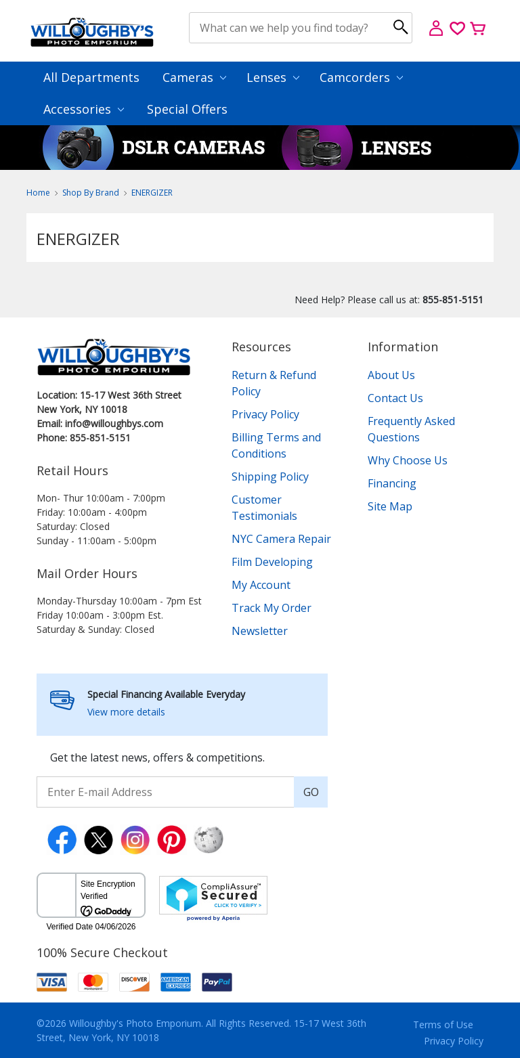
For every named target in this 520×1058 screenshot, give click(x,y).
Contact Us (395, 398)
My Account (261, 584)
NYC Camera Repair (281, 538)
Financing (392, 483)
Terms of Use (443, 1024)
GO (311, 792)
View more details (126, 711)
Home (38, 192)
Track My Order (271, 607)
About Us (391, 375)
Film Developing (272, 561)
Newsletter (260, 630)
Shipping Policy (270, 476)
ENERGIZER (152, 192)
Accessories (83, 109)
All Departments (91, 77)
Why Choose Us (408, 460)
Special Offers (187, 109)
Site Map (390, 506)
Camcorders (361, 77)
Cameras (194, 77)
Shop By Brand (90, 192)
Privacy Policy (265, 414)
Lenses (272, 77)
